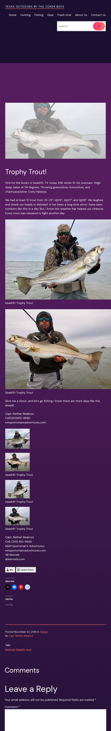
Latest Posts (27, 569)
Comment (12, 707)
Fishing (44, 632)
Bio (11, 569)
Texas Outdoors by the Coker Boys (34, 6)
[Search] (99, 26)
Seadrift (20, 649)
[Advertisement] (55, 80)
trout (29, 649)
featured (10, 649)
